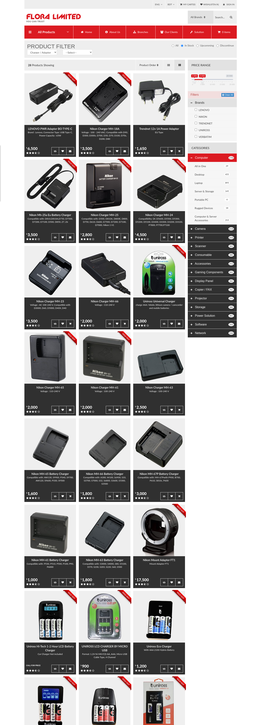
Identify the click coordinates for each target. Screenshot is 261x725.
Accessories (201, 263)
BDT (167, 4)
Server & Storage (212, 191)
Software (199, 324)
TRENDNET (206, 123)
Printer (197, 237)
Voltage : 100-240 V (105, 391)
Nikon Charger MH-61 (104, 387)
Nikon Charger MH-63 (159, 387)
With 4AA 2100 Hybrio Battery (159, 650)
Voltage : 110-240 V (105, 305)
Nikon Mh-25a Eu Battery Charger (50, 215)
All (175, 45)
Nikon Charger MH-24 (159, 215)
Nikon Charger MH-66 (104, 301)
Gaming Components (207, 272)
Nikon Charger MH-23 (50, 301)
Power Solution (203, 315)
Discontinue (225, 45)
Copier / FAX (201, 289)
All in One (212, 166)
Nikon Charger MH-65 (50, 387)
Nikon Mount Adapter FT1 (159, 560)
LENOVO (204, 110)
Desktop (212, 174)
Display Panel (202, 281)
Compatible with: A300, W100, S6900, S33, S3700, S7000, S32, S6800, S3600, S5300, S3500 (104, 480)
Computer (199, 157)
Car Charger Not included (50, 654)
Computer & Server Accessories (212, 218)
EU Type (159, 132)
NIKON (203, 116)
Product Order (149, 65)
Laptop (212, 182)
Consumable (201, 254)
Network (198, 333)
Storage (198, 307)
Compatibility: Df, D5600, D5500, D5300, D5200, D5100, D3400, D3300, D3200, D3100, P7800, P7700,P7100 (159, 222)
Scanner (198, 246)
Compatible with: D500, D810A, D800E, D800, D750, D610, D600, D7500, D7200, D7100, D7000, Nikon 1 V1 (105, 222)
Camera (198, 228)
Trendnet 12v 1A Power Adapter (159, 129)
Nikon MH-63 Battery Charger (104, 560)
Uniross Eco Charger (159, 646)
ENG (153, 4)
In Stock (187, 45)
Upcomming (205, 45)
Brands (197, 102)
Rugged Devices (212, 208)
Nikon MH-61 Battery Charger (50, 560)
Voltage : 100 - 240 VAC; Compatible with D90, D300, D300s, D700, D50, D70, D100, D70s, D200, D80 (104, 135)
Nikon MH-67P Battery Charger (159, 474)
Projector (199, 298)
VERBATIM (205, 136)
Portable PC (212, 199)
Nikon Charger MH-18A (104, 129)
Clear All (227, 95)
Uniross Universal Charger (159, 301)
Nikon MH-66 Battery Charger (104, 474)
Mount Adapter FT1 (159, 564)
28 (29, 65)
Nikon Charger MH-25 (104, 215)
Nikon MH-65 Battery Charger (50, 474)
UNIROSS (204, 130)
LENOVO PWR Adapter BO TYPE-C (50, 129)
